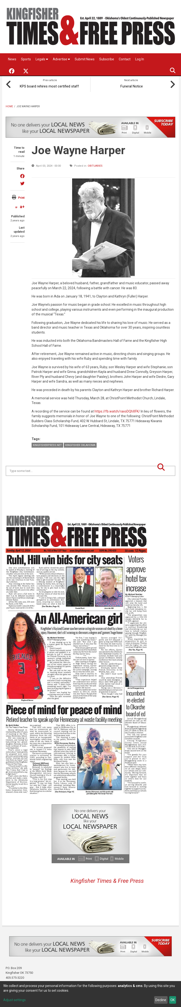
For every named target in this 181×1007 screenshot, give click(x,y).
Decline (160, 1000)
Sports (26, 59)
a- (16, 205)
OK (172, 1000)
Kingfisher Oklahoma (80, 443)
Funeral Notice (131, 84)
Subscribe (106, 59)
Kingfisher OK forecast (123, 485)
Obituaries (95, 163)
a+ (22, 204)
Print (21, 196)
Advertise (61, 59)
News (12, 59)
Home (9, 104)
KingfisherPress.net (47, 443)
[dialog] (90, 994)
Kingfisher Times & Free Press (107, 879)
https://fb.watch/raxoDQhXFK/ (117, 409)
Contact (125, 59)
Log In (139, 59)
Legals (42, 59)
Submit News (85, 59)
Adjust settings (14, 1000)
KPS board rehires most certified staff (49, 84)
